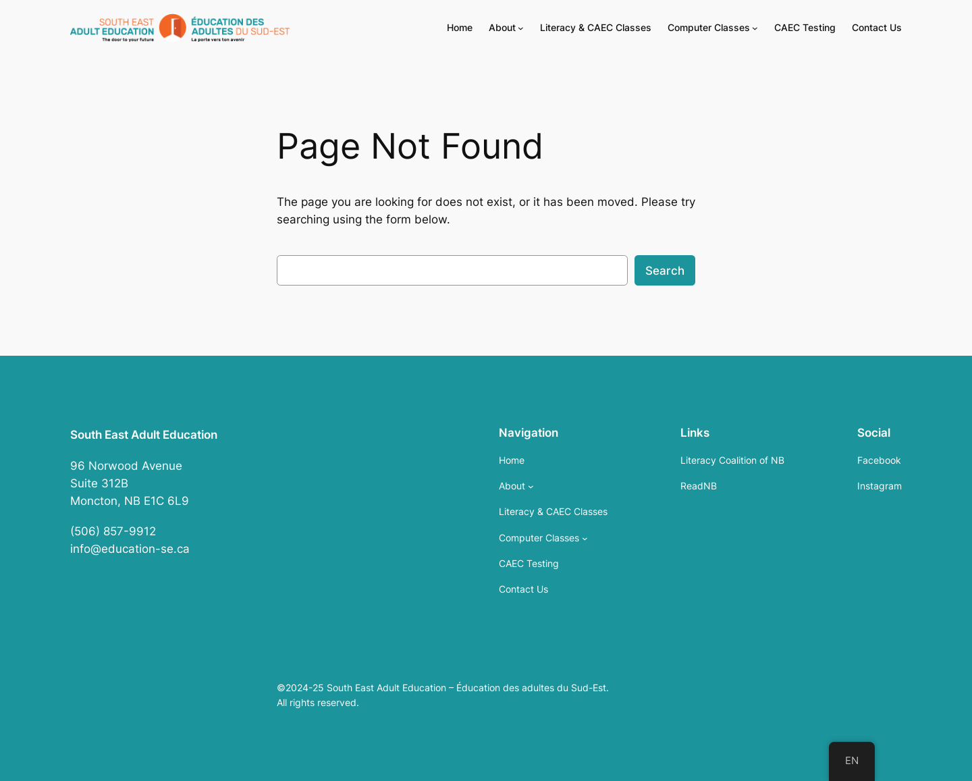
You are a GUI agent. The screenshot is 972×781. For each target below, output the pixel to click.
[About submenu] (521, 28)
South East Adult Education (143, 434)
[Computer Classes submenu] (755, 28)
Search (664, 270)
